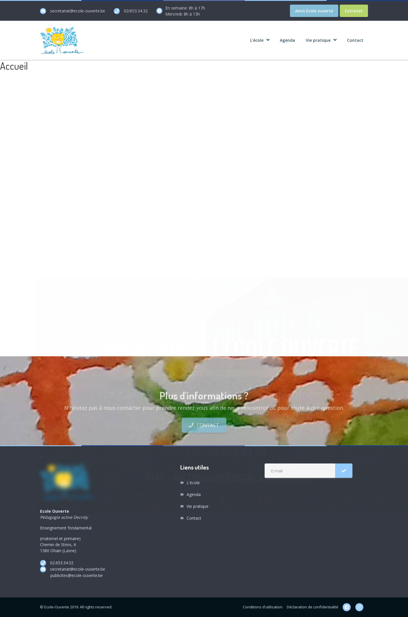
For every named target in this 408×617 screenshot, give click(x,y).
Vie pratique (194, 506)
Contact (204, 447)
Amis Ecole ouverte (314, 11)
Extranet (354, 11)
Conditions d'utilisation (262, 607)
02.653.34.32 (61, 562)
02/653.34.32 (136, 11)
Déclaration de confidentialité (312, 607)
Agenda (190, 494)
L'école (190, 482)
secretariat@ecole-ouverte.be (77, 11)
